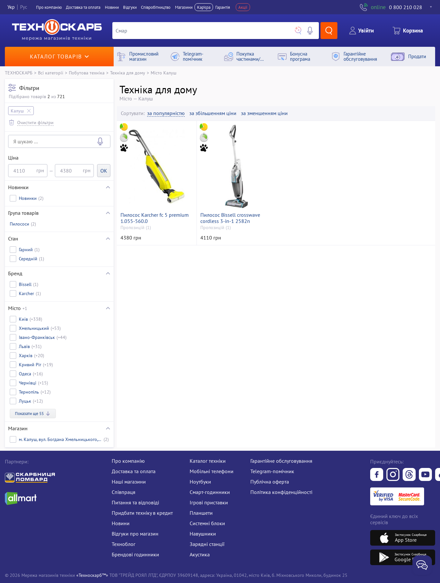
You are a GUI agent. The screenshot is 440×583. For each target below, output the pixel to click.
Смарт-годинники (210, 492)
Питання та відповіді (135, 502)
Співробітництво (155, 7)
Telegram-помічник (272, 471)
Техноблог (123, 544)
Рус (23, 7)
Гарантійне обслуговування (281, 461)
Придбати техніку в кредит (142, 513)
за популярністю (166, 113)
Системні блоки (207, 523)
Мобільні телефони (211, 471)
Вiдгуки (130, 7)
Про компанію (128, 461)
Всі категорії (50, 73)
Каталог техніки (208, 461)
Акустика (200, 554)
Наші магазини (129, 481)
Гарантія (222, 7)
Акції (242, 7)
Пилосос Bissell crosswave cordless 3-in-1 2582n (230, 218)
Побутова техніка (87, 73)
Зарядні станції (207, 544)
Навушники (203, 533)
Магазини (184, 7)
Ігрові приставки (209, 502)
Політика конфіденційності (281, 492)
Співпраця (123, 492)
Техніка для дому (127, 73)
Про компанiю (49, 7)
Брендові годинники (135, 554)
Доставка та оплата (83, 7)
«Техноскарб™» (92, 575)
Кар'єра (203, 7)
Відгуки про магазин (135, 533)
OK (103, 170)
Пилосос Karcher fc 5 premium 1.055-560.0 (154, 218)
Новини (112, 7)
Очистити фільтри (35, 122)
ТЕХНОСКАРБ (18, 73)
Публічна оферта (269, 481)
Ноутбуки (200, 481)
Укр (11, 7)
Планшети (201, 513)
